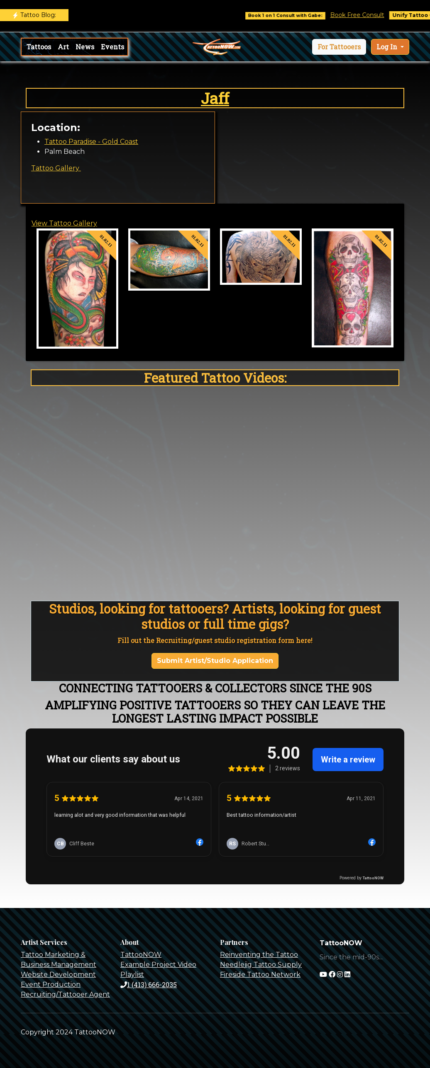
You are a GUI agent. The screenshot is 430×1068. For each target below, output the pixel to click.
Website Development (58, 974)
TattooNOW (140, 955)
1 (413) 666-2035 (148, 984)
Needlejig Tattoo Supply (261, 964)
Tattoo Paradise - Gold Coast (91, 142)
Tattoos (39, 46)
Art (63, 46)
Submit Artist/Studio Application (215, 661)
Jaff (215, 98)
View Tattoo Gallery (64, 223)
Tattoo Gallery (56, 168)
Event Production (51, 984)
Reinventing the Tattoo (259, 955)
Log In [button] (387, 46)
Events (112, 46)
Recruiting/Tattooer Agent (65, 994)
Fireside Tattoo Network (260, 974)
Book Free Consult (370, 15)
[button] (339, 47)
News (85, 46)
